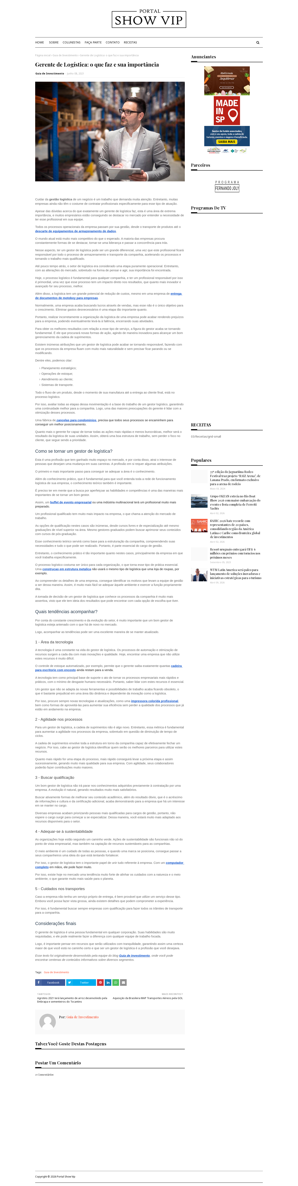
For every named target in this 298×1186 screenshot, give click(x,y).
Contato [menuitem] (113, 42)
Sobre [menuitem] (54, 42)
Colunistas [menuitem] (72, 42)
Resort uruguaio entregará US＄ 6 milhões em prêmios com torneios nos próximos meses (235, 553)
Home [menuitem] (39, 42)
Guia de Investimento (65, 55)
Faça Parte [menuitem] (93, 42)
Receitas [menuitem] (130, 42)
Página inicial (42, 55)
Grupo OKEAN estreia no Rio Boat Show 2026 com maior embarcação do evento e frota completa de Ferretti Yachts (235, 502)
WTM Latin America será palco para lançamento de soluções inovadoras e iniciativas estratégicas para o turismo (235, 574)
